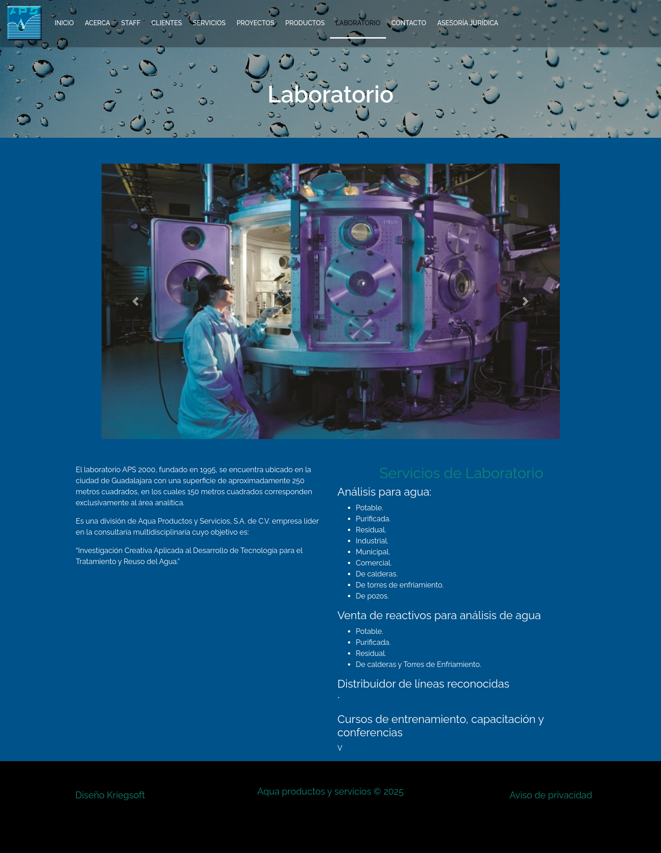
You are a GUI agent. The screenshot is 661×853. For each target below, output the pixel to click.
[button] (135, 301)
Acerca (97, 23)
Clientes (166, 23)
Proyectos (255, 23)
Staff (130, 23)
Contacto (409, 23)
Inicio (64, 23)
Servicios (209, 23)
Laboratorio (358, 23)
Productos (305, 23)
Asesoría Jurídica (467, 23)
